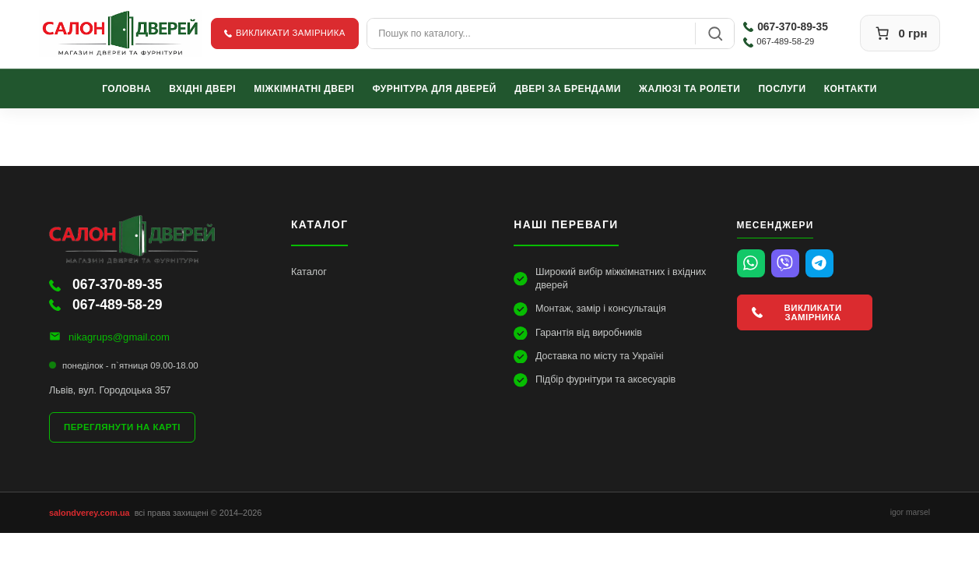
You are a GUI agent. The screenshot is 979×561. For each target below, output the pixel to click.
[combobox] (531, 33)
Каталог (309, 271)
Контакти (850, 88)
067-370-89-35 (785, 26)
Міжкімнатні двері (304, 88)
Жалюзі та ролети (689, 88)
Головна (126, 88)
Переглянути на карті (122, 427)
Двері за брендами (567, 88)
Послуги (782, 88)
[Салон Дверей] (120, 33)
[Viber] (785, 263)
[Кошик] (900, 33)
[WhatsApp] (751, 263)
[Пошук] (715, 33)
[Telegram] (819, 263)
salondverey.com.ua (89, 512)
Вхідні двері (202, 88)
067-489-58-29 (778, 42)
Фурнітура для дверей (435, 88)
